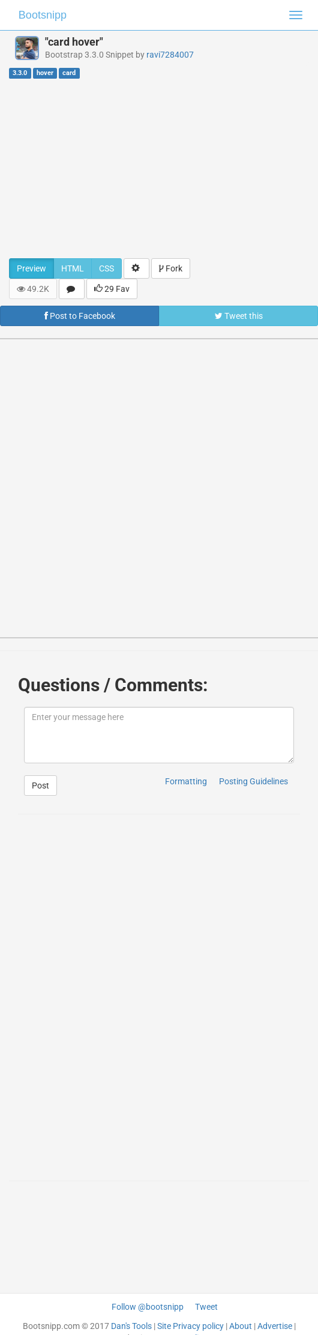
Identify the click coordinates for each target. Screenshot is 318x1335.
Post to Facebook (79, 316)
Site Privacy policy (190, 1326)
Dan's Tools (131, 1326)
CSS (106, 268)
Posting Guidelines (253, 781)
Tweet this (239, 316)
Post (40, 785)
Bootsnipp (43, 15)
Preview (31, 268)
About (240, 1326)
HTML (72, 268)
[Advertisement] (159, 168)
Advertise (274, 1326)
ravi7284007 (170, 54)
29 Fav (112, 289)
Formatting (186, 781)
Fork (170, 268)
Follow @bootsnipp (148, 1307)
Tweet (206, 1307)
